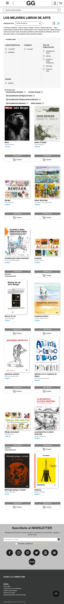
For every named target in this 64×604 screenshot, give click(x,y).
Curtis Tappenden (41, 318)
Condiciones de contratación (12, 588)
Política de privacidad (10, 590)
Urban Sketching (41, 200)
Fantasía (37, 490)
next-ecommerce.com (19, 602)
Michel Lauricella (11, 376)
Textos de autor (49, 70)
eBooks (48, 56)
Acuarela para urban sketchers (17, 258)
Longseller (11, 49)
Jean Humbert (10, 492)
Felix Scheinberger (12, 260)
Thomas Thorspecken (43, 202)
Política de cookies (9, 593)
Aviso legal (6, 586)
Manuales (49, 66)
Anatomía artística (12, 374)
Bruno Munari (39, 492)
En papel (30, 49)
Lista (53, 23)
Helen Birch (9, 202)
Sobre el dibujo (40, 142)
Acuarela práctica (41, 316)
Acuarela (37, 258)
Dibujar (7, 200)
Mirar (7, 142)
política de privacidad (41, 543)
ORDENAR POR (8, 23)
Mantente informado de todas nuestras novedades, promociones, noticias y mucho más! (32, 534)
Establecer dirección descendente (43, 23)
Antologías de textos (50, 52)
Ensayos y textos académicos (50, 61)
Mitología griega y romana (15, 490)
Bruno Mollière (40, 436)
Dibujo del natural (12, 432)
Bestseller (11, 52)
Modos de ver (10, 316)
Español (11, 83)
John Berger (9, 144)
